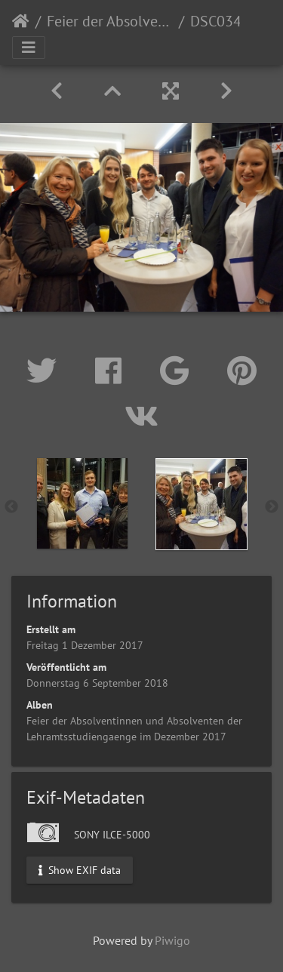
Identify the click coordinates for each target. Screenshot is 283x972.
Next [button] (271, 507)
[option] (82, 503)
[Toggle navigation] (28, 47)
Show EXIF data (79, 869)
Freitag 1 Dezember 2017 (84, 645)
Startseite (20, 21)
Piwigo (172, 940)
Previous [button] (11, 507)
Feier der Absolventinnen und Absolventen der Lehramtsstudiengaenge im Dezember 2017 (110, 21)
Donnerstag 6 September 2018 (97, 683)
